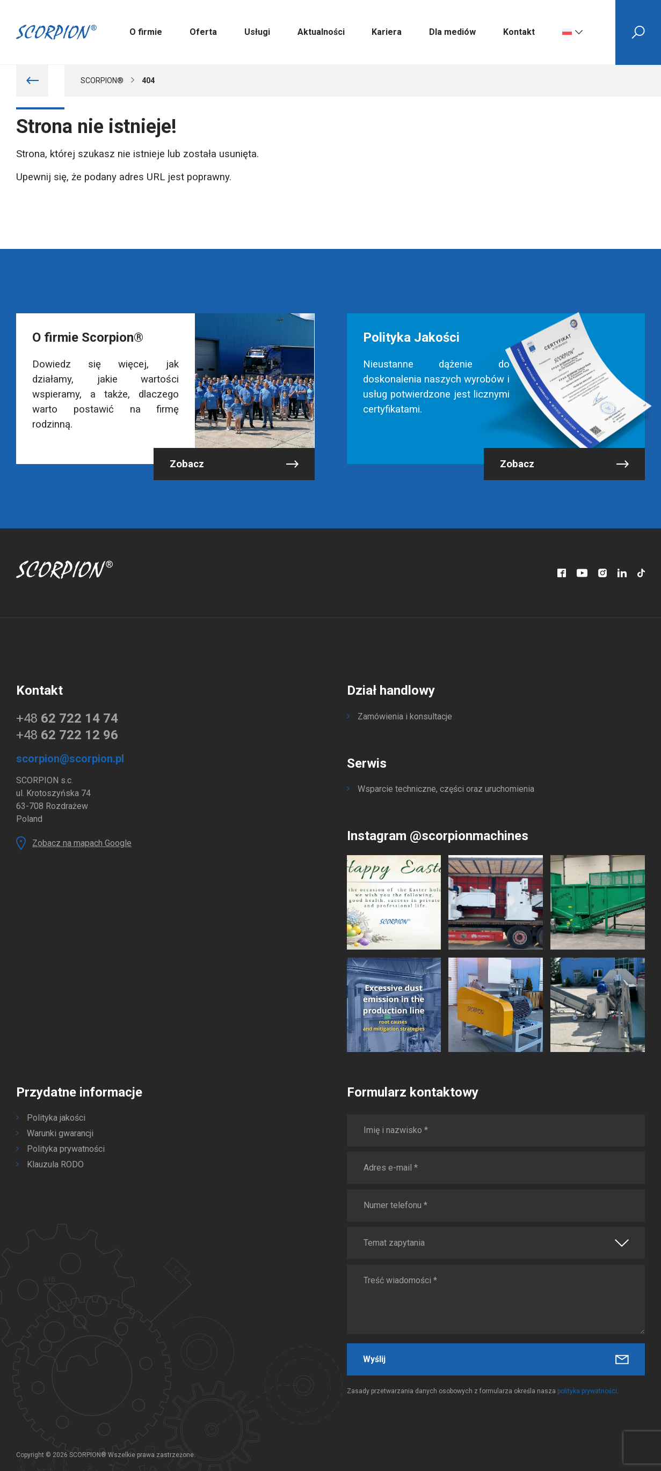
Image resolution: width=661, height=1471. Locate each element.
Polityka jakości (56, 1118)
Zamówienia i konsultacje (405, 716)
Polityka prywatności (66, 1149)
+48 (67, 718)
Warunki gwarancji (60, 1133)
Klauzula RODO (55, 1164)
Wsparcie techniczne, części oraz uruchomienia (446, 789)
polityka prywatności (587, 1391)
